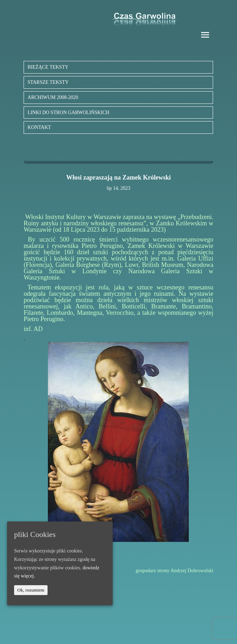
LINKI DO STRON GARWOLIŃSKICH (68, 112)
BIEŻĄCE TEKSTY (47, 67)
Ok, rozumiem (30, 590)
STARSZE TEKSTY (47, 82)
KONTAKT (39, 127)
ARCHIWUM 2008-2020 (52, 97)
